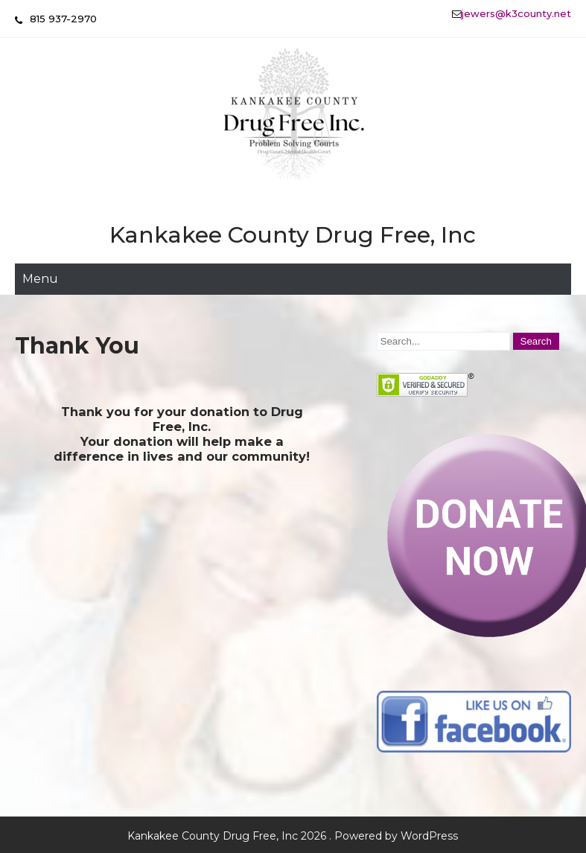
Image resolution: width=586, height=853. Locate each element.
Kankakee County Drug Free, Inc (292, 235)
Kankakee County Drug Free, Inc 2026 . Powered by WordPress (292, 836)
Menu (40, 279)
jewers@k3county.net (516, 13)
